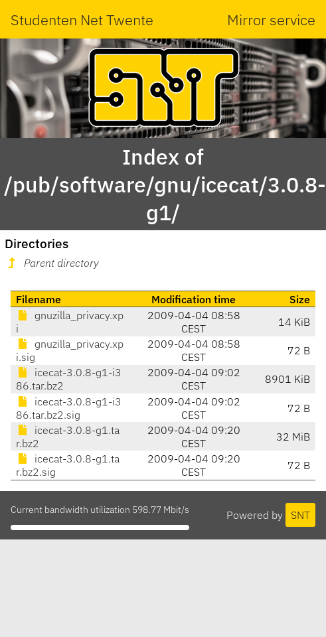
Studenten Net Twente (82, 19)
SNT (300, 515)
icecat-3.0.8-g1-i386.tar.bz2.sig (69, 408)
